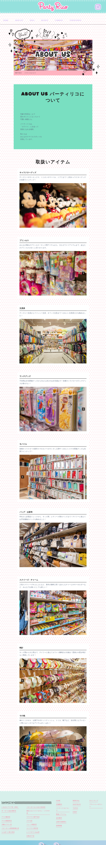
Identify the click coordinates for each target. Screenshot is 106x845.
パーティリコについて (62, 809)
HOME (5, 20)
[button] (22, 205)
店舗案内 (59, 804)
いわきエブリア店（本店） (10, 807)
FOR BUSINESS (75, 20)
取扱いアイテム (61, 814)
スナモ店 (29, 821)
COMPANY (59, 20)
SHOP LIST (19, 20)
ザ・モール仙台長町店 (9, 811)
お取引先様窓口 (61, 822)
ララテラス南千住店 (33, 817)
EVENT (75, 812)
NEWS (32, 20)
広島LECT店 (30, 836)
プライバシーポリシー (95, 805)
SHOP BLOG (77, 804)
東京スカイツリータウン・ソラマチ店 (38, 812)
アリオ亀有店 (6, 817)
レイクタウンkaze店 (32, 832)
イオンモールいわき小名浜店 (35, 807)
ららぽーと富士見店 (8, 832)
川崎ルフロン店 (7, 824)
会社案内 (59, 818)
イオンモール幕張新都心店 (10, 828)
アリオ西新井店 (7, 821)
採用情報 (59, 825)
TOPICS (75, 808)
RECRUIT (44, 20)
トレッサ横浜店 (31, 824)
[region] (52, 205)
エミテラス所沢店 (32, 828)
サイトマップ (93, 800)
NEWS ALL (76, 800)
